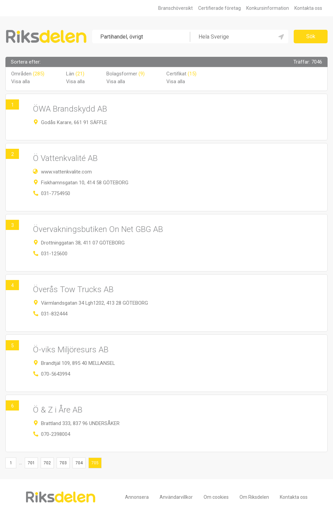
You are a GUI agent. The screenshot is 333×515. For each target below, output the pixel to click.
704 (79, 463)
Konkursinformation (267, 8)
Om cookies (216, 497)
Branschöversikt (175, 8)
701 (31, 463)
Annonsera (137, 497)
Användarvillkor (176, 497)
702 (47, 463)
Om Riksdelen (254, 497)
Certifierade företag (219, 8)
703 (63, 463)
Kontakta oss (308, 8)
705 (95, 463)
